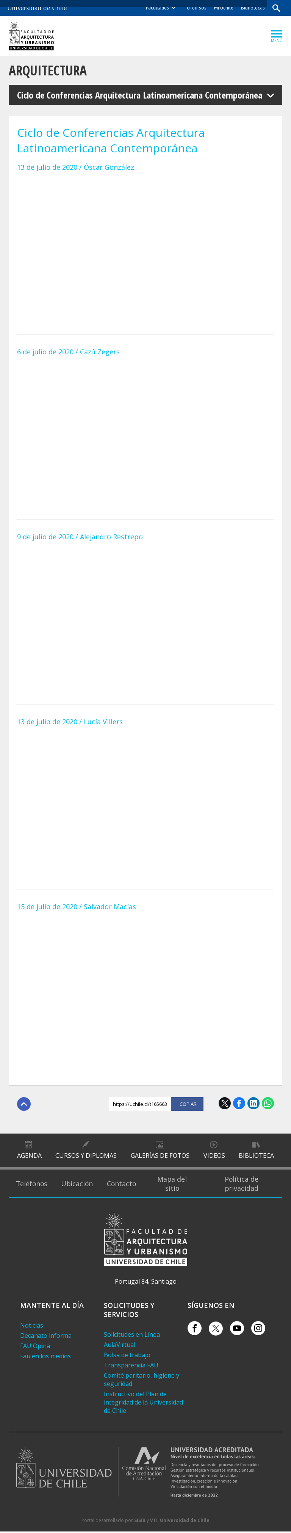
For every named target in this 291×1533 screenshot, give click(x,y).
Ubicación (80, 1184)
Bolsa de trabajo (127, 1356)
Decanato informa (46, 1337)
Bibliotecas (252, 8)
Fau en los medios (45, 1357)
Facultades (157, 8)
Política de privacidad (244, 1185)
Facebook (239, 1103)
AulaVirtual (119, 1346)
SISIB (140, 1522)
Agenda (29, 1156)
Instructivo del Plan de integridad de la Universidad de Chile (143, 1403)
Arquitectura (49, 70)
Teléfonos (32, 1184)
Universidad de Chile (185, 1522)
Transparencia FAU (131, 1366)
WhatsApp (268, 1103)
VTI (154, 1522)
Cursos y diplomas (86, 1156)
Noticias (31, 1327)
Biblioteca (256, 1156)
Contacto (127, 1184)
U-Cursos (196, 8)
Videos (214, 1156)
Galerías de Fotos (160, 1156)
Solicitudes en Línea (132, 1336)
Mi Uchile (223, 8)
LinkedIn (253, 1103)
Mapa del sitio (177, 1185)
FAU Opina (35, 1347)
